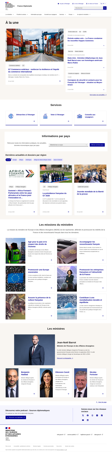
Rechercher (105, 8)
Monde (8, 159)
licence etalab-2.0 (61, 449)
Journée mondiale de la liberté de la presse (90, 193)
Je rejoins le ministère (82, 14)
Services (61, 14)
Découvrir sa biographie (64, 358)
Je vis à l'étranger (78, 3)
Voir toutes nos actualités (97, 95)
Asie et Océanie (58, 159)
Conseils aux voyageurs (50, 14)
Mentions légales (37, 446)
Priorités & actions (21, 14)
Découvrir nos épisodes (16, 417)
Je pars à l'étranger (65, 3)
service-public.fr (72, 434)
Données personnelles (49, 446)
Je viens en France (93, 3)
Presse (70, 14)
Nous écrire (59, 446)
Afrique (21, 159)
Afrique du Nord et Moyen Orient (42, 159)
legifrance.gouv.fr (86, 434)
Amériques (28, 159)
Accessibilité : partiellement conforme (22, 446)
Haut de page (102, 402)
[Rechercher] (88, 8)
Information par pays (36, 14)
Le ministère (9, 14)
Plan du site (8, 446)
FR (103, 3)
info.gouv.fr (60, 434)
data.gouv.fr (97, 434)
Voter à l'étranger (57, 115)
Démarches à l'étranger (25, 115)
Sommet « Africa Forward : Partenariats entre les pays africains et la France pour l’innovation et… (20, 194)
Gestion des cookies (69, 446)
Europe (15, 159)
